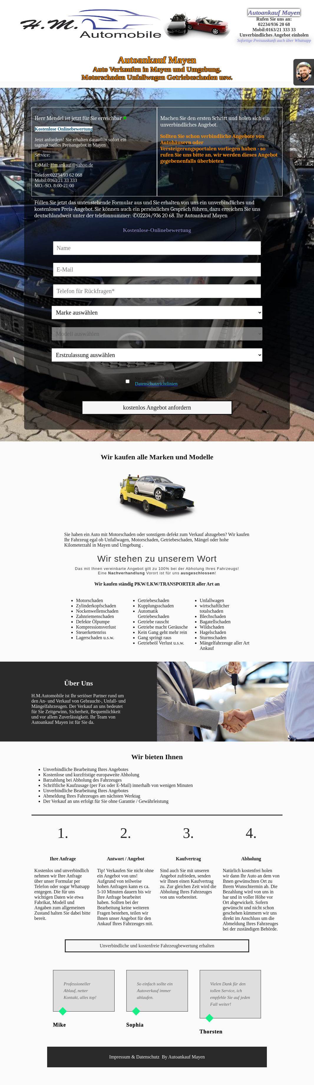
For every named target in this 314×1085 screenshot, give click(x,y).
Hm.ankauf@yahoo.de (71, 164)
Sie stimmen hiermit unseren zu (162, 381)
